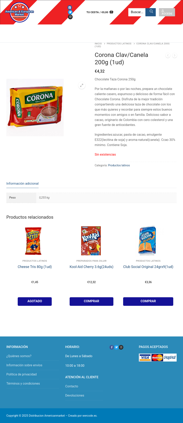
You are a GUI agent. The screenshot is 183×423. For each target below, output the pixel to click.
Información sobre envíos (24, 365)
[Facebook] (69, 7)
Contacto (71, 386)
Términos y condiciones (23, 383)
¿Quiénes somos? (18, 356)
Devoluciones (74, 395)
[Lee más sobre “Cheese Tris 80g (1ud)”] (35, 301)
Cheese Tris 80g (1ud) (35, 267)
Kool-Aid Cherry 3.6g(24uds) (91, 267)
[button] (81, 85)
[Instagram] (70, 17)
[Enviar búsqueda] (150, 12)
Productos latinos (119, 43)
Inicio (98, 43)
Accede (167, 12)
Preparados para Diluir (91, 260)
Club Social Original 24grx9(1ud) (148, 267)
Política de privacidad (21, 374)
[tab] (22, 183)
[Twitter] (70, 12)
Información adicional (22, 183)
